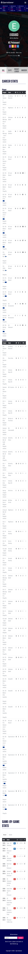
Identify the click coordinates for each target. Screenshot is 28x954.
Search (20, 938)
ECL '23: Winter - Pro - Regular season (5, 683)
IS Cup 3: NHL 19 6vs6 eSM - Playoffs (5, 456)
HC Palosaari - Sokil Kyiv (9, 858)
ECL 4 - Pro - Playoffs (5, 382)
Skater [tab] (4, 835)
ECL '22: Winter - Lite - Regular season (5, 149)
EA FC (9, 70)
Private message (14, 55)
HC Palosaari (14, 42)
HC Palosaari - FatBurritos (9, 920)
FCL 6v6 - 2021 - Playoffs (5, 630)
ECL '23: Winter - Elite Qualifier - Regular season (5, 697)
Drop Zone (10, 358)
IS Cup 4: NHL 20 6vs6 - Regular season (5, 514)
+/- (25, 92)
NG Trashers (11, 387)
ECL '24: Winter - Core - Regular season (5, 177)
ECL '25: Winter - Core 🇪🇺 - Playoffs (5, 244)
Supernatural (11, 736)
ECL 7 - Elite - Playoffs (5, 475)
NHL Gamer (7, 2)
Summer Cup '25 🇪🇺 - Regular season (5, 308)
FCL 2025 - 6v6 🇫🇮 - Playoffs (5, 270)
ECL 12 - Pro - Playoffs (5, 613)
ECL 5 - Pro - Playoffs (5, 413)
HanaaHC (10, 679)
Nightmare (10, 107)
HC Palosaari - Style (9, 851)
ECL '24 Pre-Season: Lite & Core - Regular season (5, 163)
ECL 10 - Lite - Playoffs (5, 543)
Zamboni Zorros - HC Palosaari (9, 873)
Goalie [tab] (10, 835)
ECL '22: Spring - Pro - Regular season (4, 661)
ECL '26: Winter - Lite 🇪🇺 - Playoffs (5, 809)
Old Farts (10, 490)
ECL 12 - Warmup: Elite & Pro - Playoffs (5, 594)
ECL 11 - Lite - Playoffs (5, 570)
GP (15, 92)
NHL (3, 70)
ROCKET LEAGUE (16, 70)
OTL (23, 343)
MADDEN (24, 70)
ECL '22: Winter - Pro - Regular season (5, 640)
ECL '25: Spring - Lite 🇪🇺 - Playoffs (5, 296)
